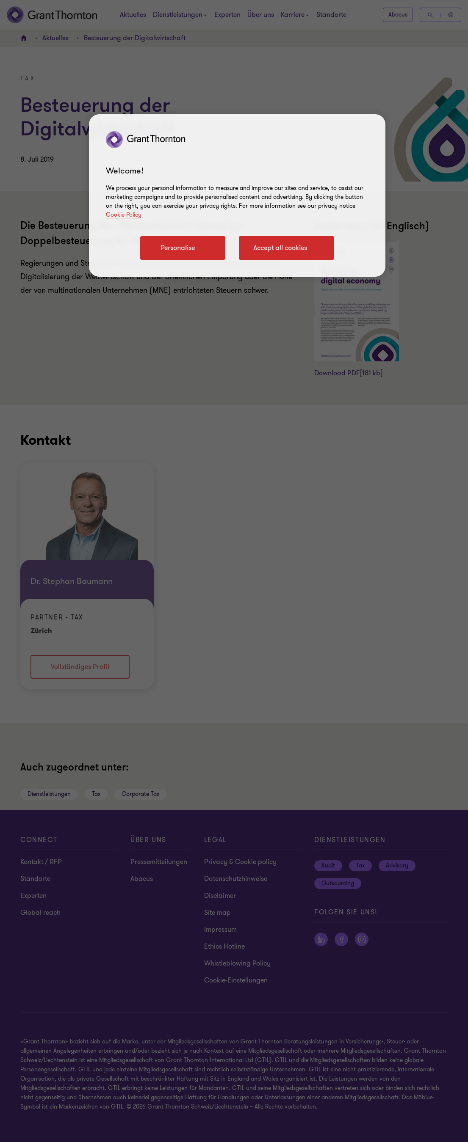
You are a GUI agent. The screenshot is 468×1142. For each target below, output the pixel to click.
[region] (237, 195)
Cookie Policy (123, 215)
